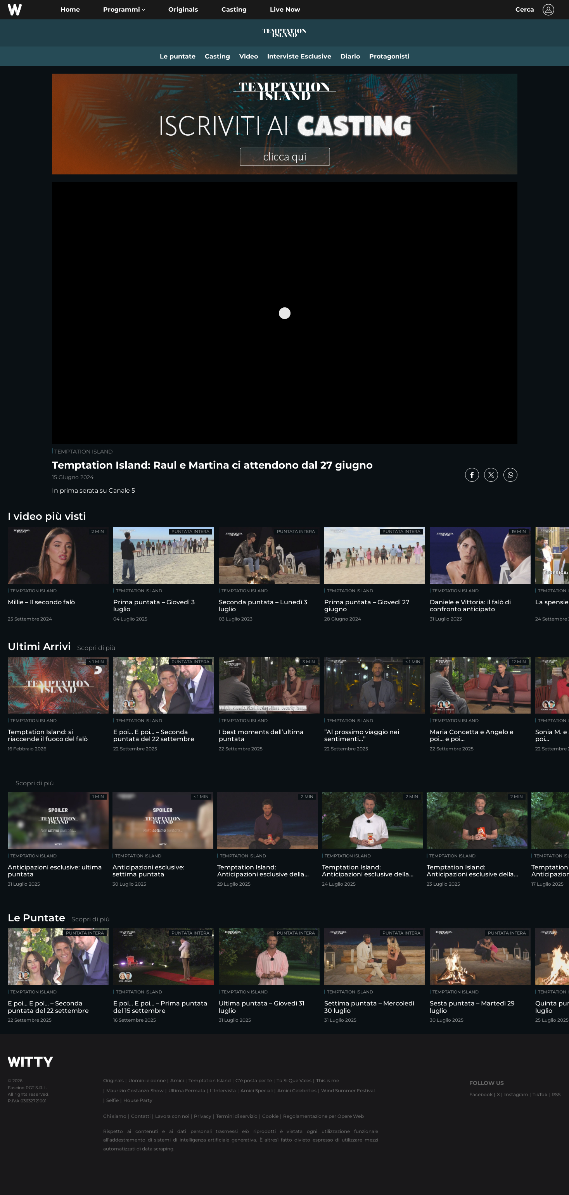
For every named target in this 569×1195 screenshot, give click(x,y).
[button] (124, 9)
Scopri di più (96, 648)
